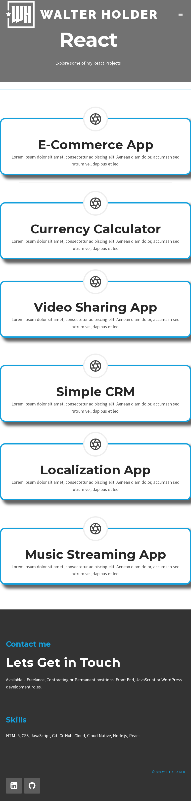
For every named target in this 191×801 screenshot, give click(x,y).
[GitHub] (32, 786)
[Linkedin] (14, 786)
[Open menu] (180, 14)
